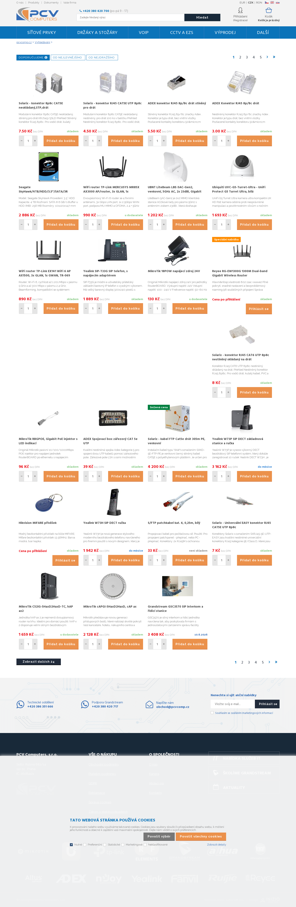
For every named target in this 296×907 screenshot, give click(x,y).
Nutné (78, 844)
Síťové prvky (41, 32)
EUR (242, 2)
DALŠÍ (263, 32)
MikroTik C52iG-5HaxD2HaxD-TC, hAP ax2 (46, 609)
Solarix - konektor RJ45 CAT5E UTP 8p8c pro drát (112, 105)
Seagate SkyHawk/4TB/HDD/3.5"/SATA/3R (43, 189)
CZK (250, 2)
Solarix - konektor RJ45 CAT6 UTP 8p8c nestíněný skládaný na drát (240, 357)
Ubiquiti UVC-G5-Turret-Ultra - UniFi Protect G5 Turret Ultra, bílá (238, 189)
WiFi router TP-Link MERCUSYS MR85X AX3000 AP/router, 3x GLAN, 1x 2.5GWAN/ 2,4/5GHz (111, 191)
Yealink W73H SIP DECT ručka (104, 523)
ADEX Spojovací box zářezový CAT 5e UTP (110, 441)
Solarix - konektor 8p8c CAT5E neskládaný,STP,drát (41, 105)
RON (259, 2)
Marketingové (134, 844)
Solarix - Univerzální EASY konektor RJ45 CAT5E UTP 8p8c (241, 525)
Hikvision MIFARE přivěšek (38, 523)
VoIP (144, 32)
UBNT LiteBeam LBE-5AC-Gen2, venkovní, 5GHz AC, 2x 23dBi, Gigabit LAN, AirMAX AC (174, 191)
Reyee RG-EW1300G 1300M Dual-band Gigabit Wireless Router (239, 273)
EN (272, 2)
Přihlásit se (259, 309)
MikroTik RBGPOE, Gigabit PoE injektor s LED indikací (48, 441)
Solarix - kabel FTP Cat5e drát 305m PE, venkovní (176, 441)
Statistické (114, 844)
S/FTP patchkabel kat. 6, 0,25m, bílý (174, 523)
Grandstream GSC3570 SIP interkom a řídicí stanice (175, 609)
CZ (266, 2)
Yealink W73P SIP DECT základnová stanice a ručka (237, 441)
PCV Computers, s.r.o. (40, 14)
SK (277, 2)
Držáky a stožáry (97, 32)
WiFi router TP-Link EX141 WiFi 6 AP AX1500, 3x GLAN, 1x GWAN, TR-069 (45, 273)
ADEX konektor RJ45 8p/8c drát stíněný (177, 103)
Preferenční (95, 844)
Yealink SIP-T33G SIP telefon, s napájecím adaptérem (105, 273)
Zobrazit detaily (216, 844)
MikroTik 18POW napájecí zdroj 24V (174, 271)
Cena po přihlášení (226, 300)
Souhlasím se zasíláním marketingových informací (244, 713)
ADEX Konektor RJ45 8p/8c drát (235, 103)
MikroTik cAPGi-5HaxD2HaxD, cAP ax (109, 606)
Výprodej (225, 32)
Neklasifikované (158, 844)
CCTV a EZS (181, 32)
